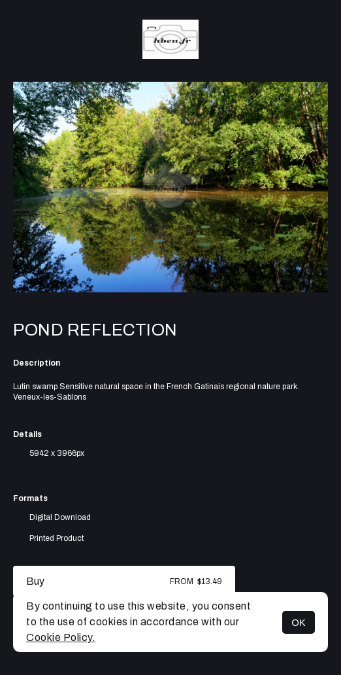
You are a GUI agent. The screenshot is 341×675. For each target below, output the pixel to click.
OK (298, 622)
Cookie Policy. (60, 637)
